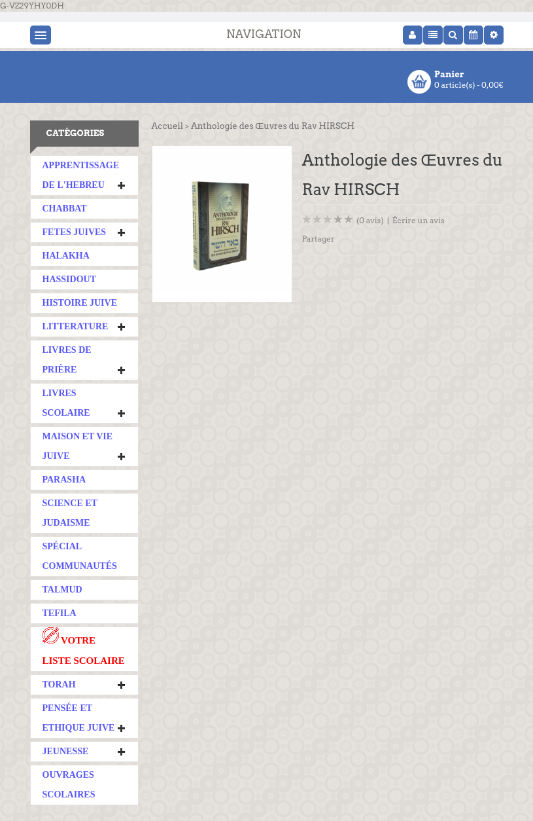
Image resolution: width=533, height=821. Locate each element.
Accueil (167, 126)
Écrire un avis (418, 220)
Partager (318, 239)
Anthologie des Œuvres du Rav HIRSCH (272, 126)
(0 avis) (370, 220)
